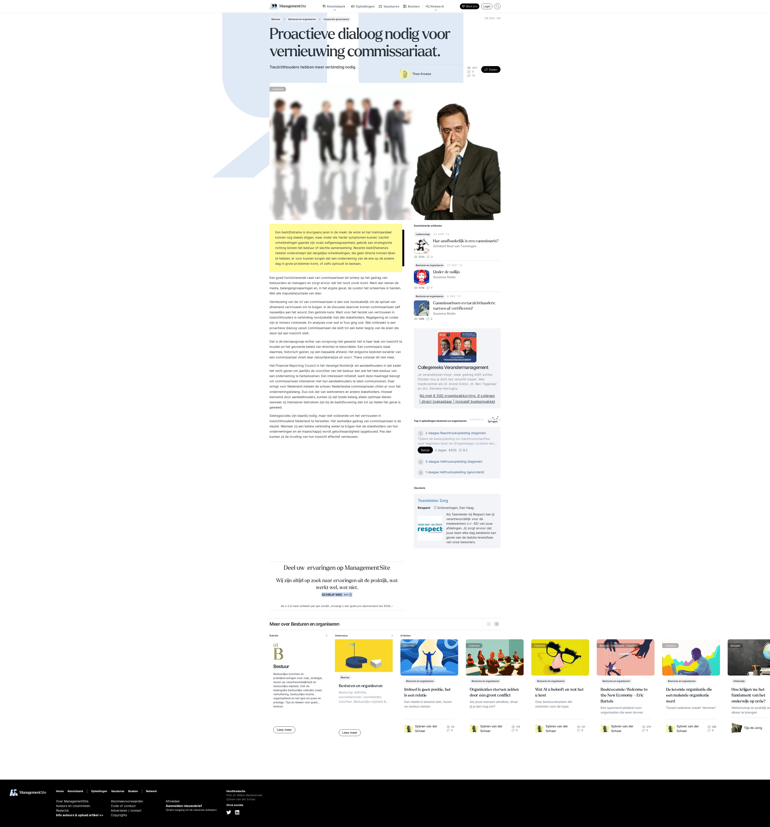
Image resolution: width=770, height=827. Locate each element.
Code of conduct (123, 806)
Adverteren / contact (126, 810)
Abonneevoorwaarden (127, 801)
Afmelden (173, 801)
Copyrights (119, 815)
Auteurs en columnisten (73, 806)
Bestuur (275, 19)
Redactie (62, 810)
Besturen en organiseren (302, 19)
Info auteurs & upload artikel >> (79, 815)
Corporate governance (336, 19)
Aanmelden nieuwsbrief (184, 806)
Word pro (469, 6)
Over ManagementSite (72, 801)
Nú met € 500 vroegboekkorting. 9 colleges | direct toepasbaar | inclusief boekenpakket (466, 398)
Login (486, 6)
